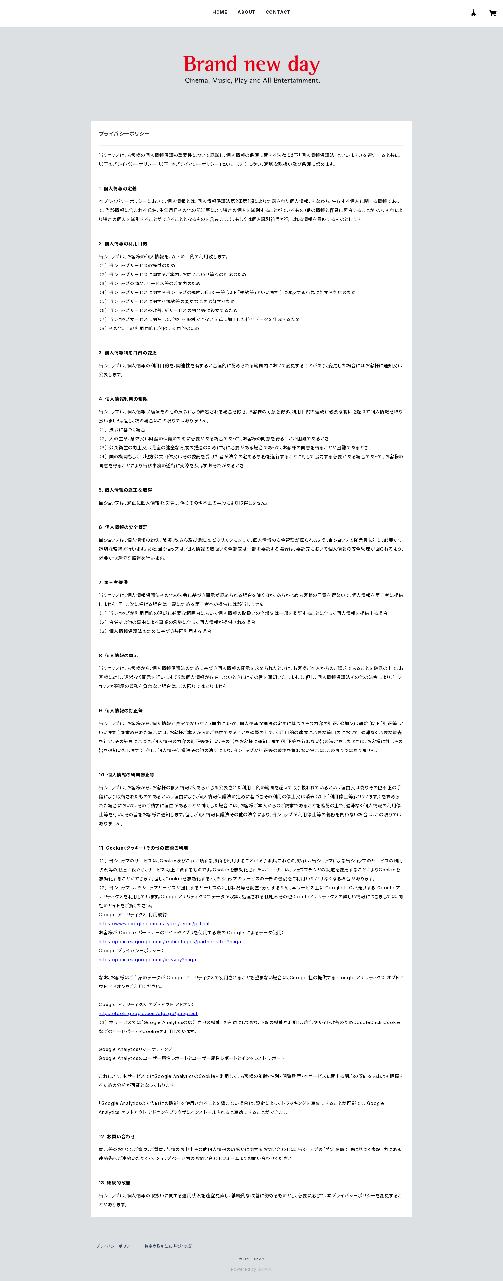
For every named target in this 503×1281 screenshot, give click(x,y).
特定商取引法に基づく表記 (168, 1246)
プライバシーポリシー (115, 1246)
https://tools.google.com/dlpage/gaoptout (148, 1013)
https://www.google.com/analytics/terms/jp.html (154, 923)
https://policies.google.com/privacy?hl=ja (147, 959)
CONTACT (278, 12)
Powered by (251, 1269)
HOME (219, 12)
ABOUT (246, 12)
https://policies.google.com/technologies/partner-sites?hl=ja (170, 941)
